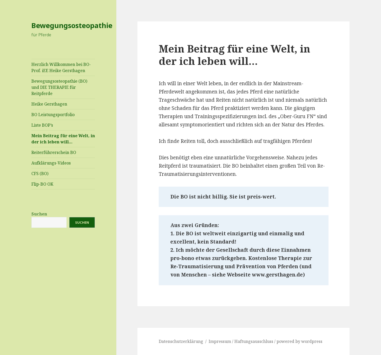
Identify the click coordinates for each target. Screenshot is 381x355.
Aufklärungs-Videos (51, 163)
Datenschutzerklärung (181, 341)
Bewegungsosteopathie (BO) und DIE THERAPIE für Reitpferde (59, 87)
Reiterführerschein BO (53, 152)
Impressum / (221, 341)
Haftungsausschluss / (255, 341)
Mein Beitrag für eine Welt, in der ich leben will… (63, 139)
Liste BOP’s (42, 125)
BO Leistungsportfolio (53, 114)
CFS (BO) (39, 173)
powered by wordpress (299, 341)
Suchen (39, 214)
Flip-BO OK (42, 184)
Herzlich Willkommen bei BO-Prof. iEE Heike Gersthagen (61, 67)
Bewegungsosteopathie (71, 25)
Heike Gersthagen (49, 104)
